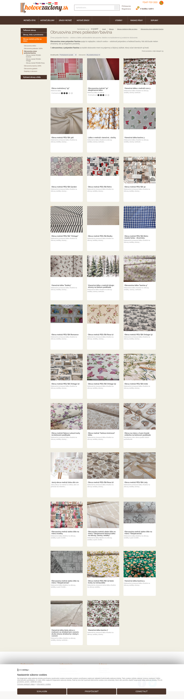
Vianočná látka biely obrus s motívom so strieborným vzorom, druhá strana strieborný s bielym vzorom (65, 633)
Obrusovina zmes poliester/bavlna (152, 29)
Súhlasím (42, 691)
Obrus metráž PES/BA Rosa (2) (101, 482)
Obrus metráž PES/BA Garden (64, 187)
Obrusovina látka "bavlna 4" (136, 285)
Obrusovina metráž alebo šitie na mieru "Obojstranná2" (65, 582)
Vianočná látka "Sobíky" (61, 285)
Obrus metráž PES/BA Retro (100, 187)
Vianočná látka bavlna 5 (135, 581)
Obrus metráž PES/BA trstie (136, 384)
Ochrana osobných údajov (27, 684)
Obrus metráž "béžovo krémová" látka (101, 434)
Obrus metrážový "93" (61, 88)
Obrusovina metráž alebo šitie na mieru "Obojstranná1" (138, 532)
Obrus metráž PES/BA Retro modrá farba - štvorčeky (136, 237)
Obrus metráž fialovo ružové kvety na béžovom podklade (66, 434)
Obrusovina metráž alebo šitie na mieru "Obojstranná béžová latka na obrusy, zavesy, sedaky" (102, 533)
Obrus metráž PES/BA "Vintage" (65, 236)
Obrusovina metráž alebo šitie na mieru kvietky (65, 532)
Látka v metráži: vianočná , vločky (102, 138)
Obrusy (111, 29)
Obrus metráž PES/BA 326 (63, 138)
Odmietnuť (141, 691)
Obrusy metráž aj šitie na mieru (127, 29)
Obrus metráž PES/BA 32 (135, 187)
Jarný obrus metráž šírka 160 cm (65, 482)
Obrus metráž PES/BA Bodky (100, 236)
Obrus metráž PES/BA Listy (136, 482)
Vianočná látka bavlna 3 (135, 138)
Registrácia (126, 9)
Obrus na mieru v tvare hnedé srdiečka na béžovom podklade (138, 434)
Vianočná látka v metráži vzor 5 (137, 88)
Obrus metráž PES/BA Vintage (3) (139, 335)
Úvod (104, 29)
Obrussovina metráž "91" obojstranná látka (98, 89)
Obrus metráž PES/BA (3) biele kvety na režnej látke (101, 582)
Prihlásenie (126, 6)
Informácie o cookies (45, 684)
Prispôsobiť (91, 691)
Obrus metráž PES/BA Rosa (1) (101, 335)
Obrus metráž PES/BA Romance (65, 335)
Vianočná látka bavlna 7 (98, 630)
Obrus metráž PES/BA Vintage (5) (102, 384)
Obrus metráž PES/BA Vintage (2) (66, 384)
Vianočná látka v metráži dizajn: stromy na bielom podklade (101, 286)
